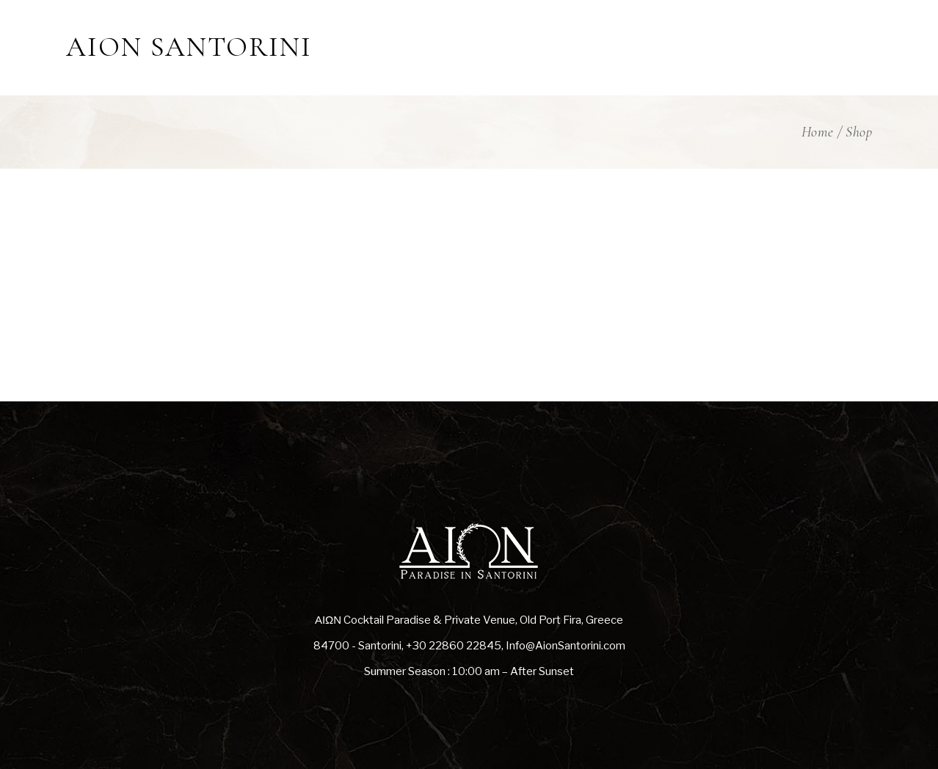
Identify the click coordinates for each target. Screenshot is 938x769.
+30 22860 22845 (453, 645)
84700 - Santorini (357, 645)
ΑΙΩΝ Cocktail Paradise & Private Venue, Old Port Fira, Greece (469, 620)
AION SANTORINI (189, 47)
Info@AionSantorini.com (565, 645)
